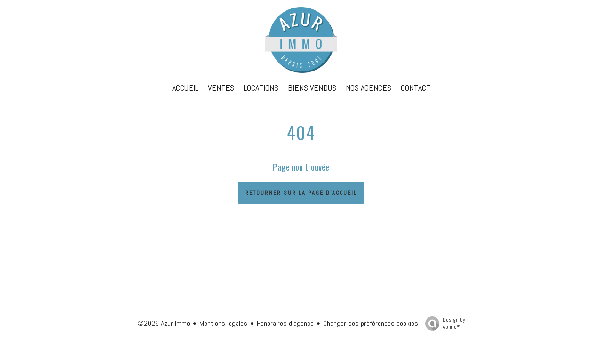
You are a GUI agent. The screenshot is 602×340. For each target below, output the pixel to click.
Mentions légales (223, 323)
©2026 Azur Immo (163, 323)
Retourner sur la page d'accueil (301, 193)
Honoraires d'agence (285, 323)
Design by (442, 323)
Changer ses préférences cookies (370, 323)
